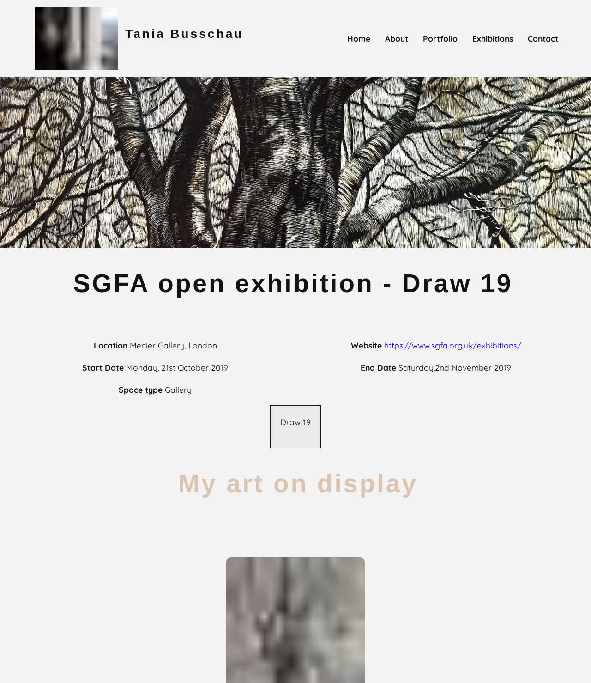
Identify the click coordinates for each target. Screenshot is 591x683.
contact (543, 38)
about (396, 38)
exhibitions (492, 38)
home (358, 38)
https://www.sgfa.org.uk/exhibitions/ (452, 345)
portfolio (440, 38)
